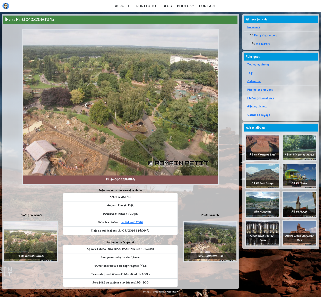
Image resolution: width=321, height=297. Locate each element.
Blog (167, 6)
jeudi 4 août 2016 (131, 222)
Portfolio (146, 6)
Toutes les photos (258, 64)
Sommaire (253, 27)
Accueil (122, 6)
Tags (250, 73)
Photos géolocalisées (260, 98)
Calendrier (254, 81)
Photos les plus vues (260, 90)
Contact (207, 6)
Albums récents (257, 106)
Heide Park (263, 44)
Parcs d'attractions (266, 35)
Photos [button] (184, 6)
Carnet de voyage (258, 115)
